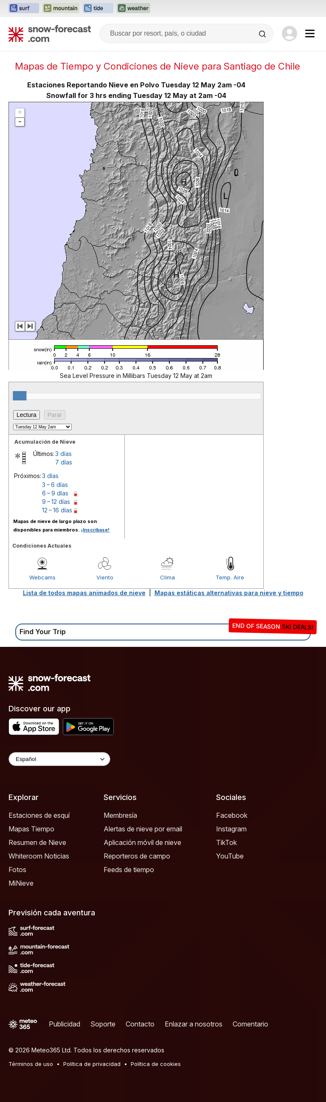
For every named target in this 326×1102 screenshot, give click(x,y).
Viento (104, 577)
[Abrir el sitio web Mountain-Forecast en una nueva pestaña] (60, 8)
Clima (167, 577)
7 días (63, 462)
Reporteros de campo (137, 856)
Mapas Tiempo (31, 829)
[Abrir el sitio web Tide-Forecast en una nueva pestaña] (98, 8)
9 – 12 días (56, 501)
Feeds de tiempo (129, 869)
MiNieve (21, 883)
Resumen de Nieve (37, 842)
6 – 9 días (55, 493)
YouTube (230, 856)
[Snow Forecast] (49, 33)
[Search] (263, 34)
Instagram (231, 829)
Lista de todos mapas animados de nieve (84, 592)
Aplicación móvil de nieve (142, 842)
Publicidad (64, 1024)
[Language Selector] (59, 759)
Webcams (42, 577)
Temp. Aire (230, 577)
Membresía (120, 815)
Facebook (231, 815)
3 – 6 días (55, 484)
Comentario (250, 1024)
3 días (63, 453)
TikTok (226, 842)
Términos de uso (30, 1063)
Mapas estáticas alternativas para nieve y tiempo (229, 592)
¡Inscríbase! (95, 530)
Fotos (17, 869)
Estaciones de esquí (39, 815)
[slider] (19, 395)
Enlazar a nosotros (193, 1024)
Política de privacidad (92, 1063)
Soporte (102, 1024)
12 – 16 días (57, 510)
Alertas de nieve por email (143, 829)
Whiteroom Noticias (38, 856)
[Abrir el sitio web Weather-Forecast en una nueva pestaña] (133, 8)
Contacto (140, 1024)
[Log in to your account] (289, 33)
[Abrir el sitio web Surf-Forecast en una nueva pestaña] (23, 8)
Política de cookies (156, 1063)
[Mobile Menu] (310, 33)
